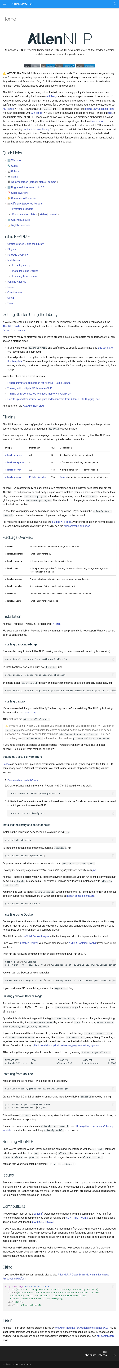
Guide (14, 165)
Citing (10, 297)
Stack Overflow (19, 192)
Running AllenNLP (17, 281)
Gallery (15, 171)
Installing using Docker (25, 270)
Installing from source (24, 276)
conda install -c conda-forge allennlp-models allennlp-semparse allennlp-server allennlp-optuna (60, 690)
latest (33, 181)
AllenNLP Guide (11, 326)
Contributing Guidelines (24, 198)
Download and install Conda (22, 780)
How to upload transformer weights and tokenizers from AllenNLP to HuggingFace (53, 399)
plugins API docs (61, 521)
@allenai (37, 1213)
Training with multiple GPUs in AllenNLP (29, 388)
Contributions (14, 292)
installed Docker (29, 943)
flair (110, 112)
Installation (13, 260)
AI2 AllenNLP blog (33, 405)
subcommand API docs (77, 526)
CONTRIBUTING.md (77, 1217)
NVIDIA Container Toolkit (83, 943)
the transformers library (36, 129)
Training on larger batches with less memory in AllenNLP (39, 393)
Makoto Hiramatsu (37, 477)
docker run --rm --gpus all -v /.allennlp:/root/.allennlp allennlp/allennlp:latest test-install (60, 980)
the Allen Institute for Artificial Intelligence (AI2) (82, 1327)
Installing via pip (21, 265)
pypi (95, 870)
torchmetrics (98, 121)
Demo (14, 176)
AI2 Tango (51, 96)
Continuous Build (20, 219)
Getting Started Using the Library (25, 243)
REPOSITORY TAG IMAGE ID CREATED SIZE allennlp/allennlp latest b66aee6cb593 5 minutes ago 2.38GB (60, 1062)
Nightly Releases (21, 225)
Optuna (63, 477)
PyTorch (56, 623)
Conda (6, 764)
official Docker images (36, 936)
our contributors (106, 1335)
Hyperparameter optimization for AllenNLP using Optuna (39, 382)
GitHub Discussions (14, 330)
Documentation (19, 181)
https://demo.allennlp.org (80, 895)
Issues (11, 287)
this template (105, 347)
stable (42, 181)
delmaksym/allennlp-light (99, 108)
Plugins (11, 249)
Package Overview (17, 254)
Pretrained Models (22, 208)
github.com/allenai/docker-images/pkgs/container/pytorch (66, 1045)
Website (16, 160)
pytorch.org (30, 712)
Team (10, 303)
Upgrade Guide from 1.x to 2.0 (27, 187)
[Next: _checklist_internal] (98, 1353)
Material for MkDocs (22, 1364)
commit (52, 181)
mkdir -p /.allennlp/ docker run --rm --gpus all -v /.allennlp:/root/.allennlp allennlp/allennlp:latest (60, 963)
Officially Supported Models (27, 203)
